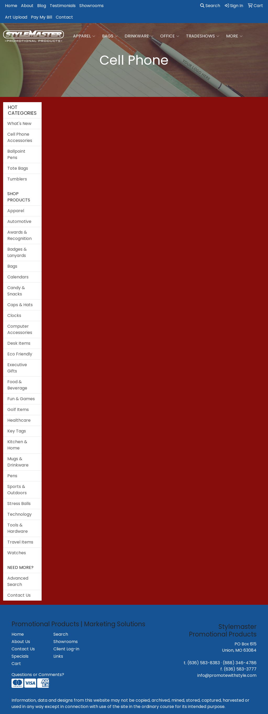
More (234, 36)
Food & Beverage (17, 385)
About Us (21, 642)
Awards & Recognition (19, 235)
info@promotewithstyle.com (226, 675)
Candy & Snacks (16, 291)
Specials (20, 656)
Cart (16, 664)
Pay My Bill (41, 17)
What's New (19, 123)
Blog (41, 6)
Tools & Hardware (17, 528)
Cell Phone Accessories (19, 137)
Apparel (84, 36)
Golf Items (18, 410)
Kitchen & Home (17, 445)
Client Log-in (66, 649)
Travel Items (20, 542)
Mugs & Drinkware (18, 462)
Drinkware (139, 36)
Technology (19, 514)
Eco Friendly (19, 354)
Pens (12, 476)
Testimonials (63, 6)
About (27, 6)
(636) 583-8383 (203, 663)
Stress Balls (19, 504)
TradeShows (202, 36)
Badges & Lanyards (17, 252)
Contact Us (19, 595)
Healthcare (19, 420)
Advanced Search (17, 581)
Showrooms (91, 6)
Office (169, 36)
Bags (110, 36)
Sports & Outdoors (17, 490)
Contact (64, 17)
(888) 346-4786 (239, 663)
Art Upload (16, 17)
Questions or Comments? (38, 675)
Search (210, 6)
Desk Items (18, 343)
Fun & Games (21, 399)
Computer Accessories (19, 329)
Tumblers (17, 179)
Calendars (18, 277)
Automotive (19, 221)
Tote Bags (17, 168)
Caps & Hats (20, 305)
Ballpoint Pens (16, 154)
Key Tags (16, 431)
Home (11, 6)
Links (58, 656)
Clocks (14, 315)
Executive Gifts (17, 368)
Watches (16, 553)
